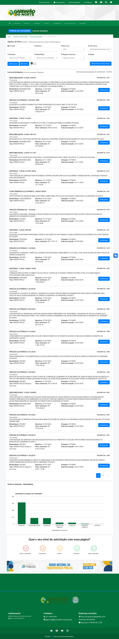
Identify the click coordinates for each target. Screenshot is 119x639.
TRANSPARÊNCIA (57, 23)
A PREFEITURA (17, 23)
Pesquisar (13, 64)
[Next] (103, 475)
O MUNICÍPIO (27, 23)
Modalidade (39, 54)
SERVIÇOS (47, 23)
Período (11, 46)
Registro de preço (68, 54)
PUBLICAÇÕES (82, 23)
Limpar (24, 64)
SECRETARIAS (37, 23)
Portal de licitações (36, 37)
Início (9, 37)
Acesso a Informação (20, 37)
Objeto (91, 54)
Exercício (65, 46)
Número (38, 46)
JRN (51, 636)
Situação (11, 54)
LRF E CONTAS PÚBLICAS (70, 23)
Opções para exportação (101, 63)
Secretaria (92, 46)
